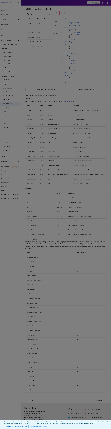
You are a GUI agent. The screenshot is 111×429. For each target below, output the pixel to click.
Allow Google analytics (38, 426)
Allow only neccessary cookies (16, 426)
